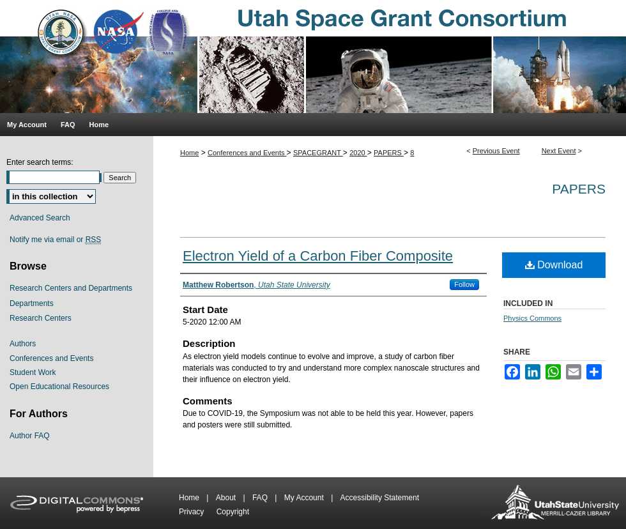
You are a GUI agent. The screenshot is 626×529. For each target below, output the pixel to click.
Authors (23, 343)
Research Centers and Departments (71, 288)
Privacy (192, 511)
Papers (579, 188)
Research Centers (41, 318)
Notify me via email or (55, 239)
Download (554, 264)
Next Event (559, 151)
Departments (32, 303)
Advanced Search (40, 217)
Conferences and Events (247, 153)
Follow (464, 284)
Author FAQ (30, 435)
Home (189, 153)
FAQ (261, 497)
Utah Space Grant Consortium (313, 56)
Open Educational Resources (59, 386)
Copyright (233, 511)
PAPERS (389, 153)
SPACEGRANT (318, 153)
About (227, 497)
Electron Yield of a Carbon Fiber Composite (318, 256)
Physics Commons (532, 318)
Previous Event (496, 151)
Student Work (33, 372)
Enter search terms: (39, 162)
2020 (358, 153)
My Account (305, 497)
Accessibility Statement (379, 497)
